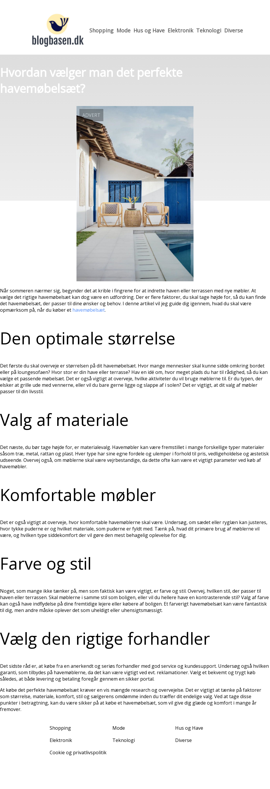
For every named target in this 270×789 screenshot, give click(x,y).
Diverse (233, 30)
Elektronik (180, 30)
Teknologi (208, 30)
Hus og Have (149, 30)
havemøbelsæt (88, 310)
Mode (123, 30)
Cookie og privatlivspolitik (78, 752)
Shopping (101, 30)
